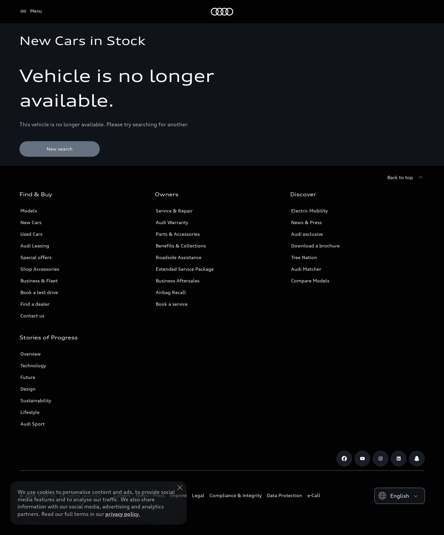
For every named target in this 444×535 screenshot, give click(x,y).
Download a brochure (315, 245)
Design (28, 389)
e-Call (313, 495)
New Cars (30, 222)
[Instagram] (380, 458)
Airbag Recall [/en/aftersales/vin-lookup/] (171, 292)
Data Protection (284, 495)
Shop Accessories (39, 269)
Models (28, 210)
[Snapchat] (417, 458)
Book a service (172, 304)
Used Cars (31, 234)
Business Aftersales (177, 280)
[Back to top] (406, 177)
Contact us (32, 315)
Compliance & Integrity (236, 495)
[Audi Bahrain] (222, 12)
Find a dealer (35, 304)
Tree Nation (304, 257)
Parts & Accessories (178, 234)
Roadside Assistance (178, 257)
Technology (33, 365)
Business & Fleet (39, 280)
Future (27, 377)
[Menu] (30, 11)
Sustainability (35, 400)
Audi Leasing (34, 245)
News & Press (306, 222)
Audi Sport (32, 424)
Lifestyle (30, 412)
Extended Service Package (185, 269)
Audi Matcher (306, 269)
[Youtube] (362, 458)
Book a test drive (39, 292)
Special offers (35, 257)
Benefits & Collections (181, 245)
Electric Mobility (309, 210)
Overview (30, 354)
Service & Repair (174, 210)
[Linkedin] (398, 458)
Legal (198, 495)
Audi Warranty (172, 222)
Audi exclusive (307, 234)
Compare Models (310, 280)
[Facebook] (344, 458)
